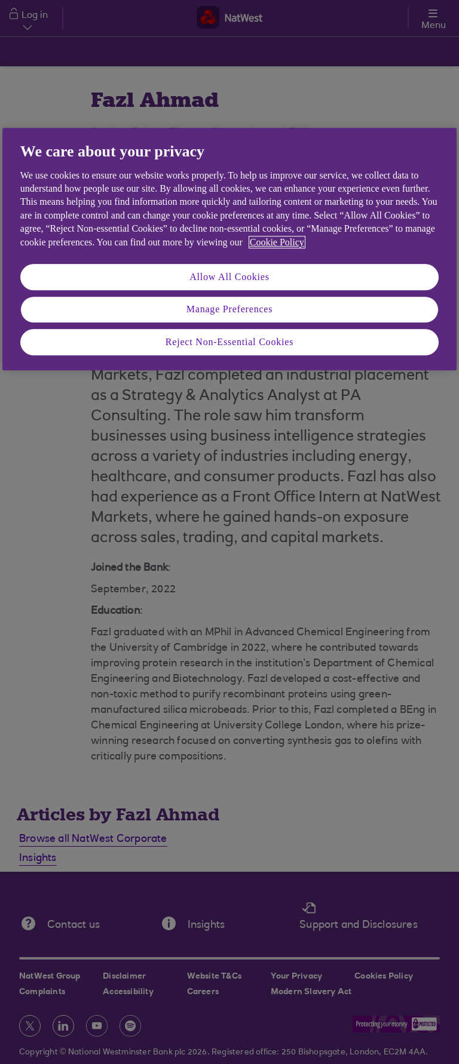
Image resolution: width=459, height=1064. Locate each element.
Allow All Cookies (229, 277)
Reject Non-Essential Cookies (229, 342)
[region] (229, 249)
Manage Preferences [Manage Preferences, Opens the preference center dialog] (229, 310)
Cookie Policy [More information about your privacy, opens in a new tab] (277, 242)
